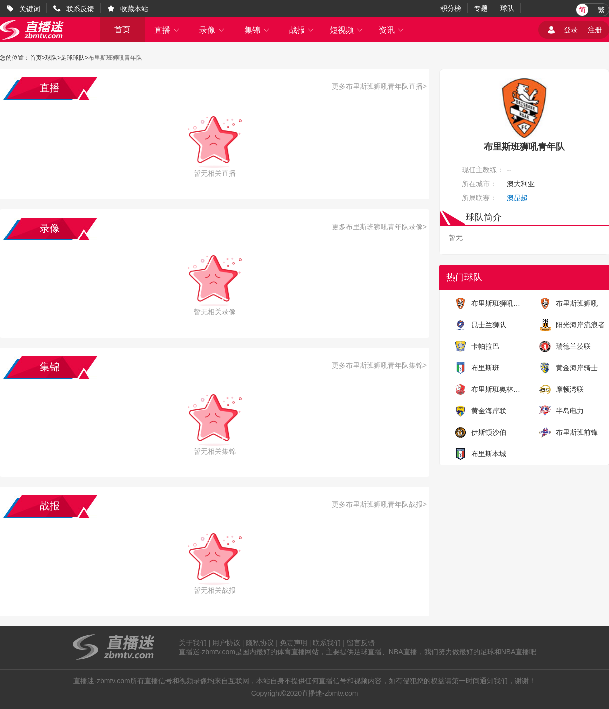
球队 (507, 8)
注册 (595, 30)
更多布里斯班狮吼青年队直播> (379, 86)
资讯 (392, 30)
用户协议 (226, 643)
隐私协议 (260, 643)
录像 (212, 30)
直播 (167, 30)
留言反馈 (361, 643)
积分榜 (450, 8)
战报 (302, 30)
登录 (571, 30)
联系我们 (327, 643)
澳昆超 (517, 198)
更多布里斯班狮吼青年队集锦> (379, 365)
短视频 (347, 30)
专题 (481, 8)
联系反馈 (80, 9)
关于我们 (193, 643)
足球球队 (73, 57)
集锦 (257, 30)
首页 (122, 29)
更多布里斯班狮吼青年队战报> (379, 504)
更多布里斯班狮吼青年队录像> (379, 227)
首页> (37, 57)
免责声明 (293, 643)
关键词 (29, 9)
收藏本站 (134, 9)
